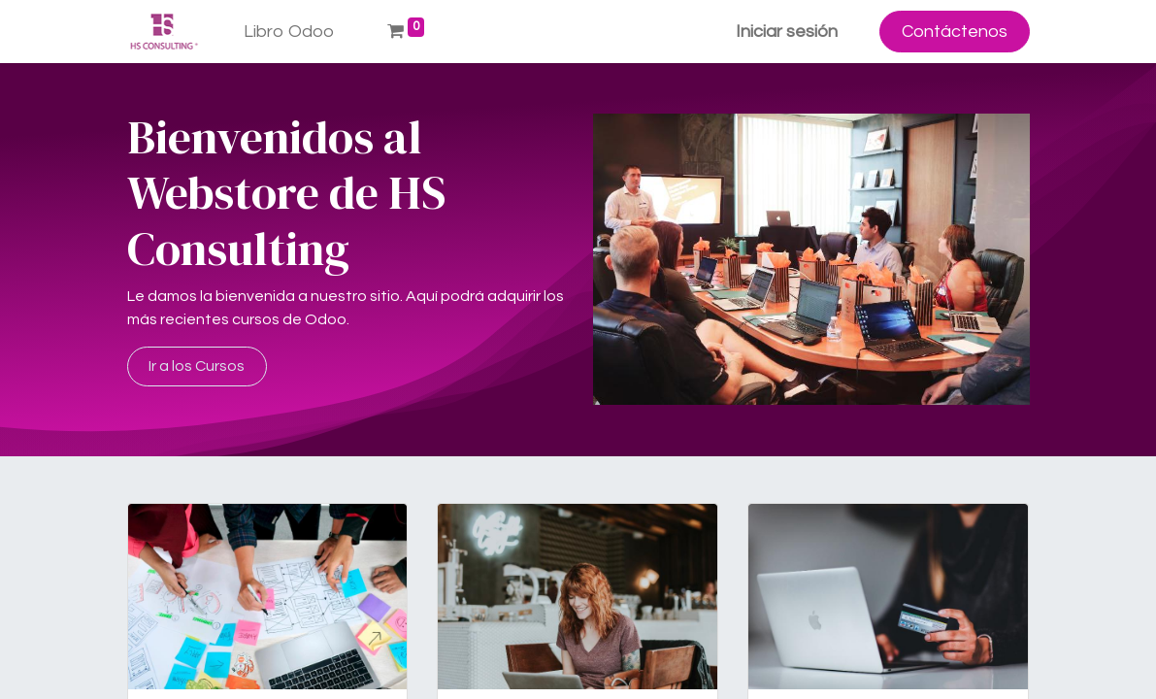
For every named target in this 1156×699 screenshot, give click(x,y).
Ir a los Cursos (197, 366)
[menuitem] (289, 31)
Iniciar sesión (787, 31)
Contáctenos (954, 31)
